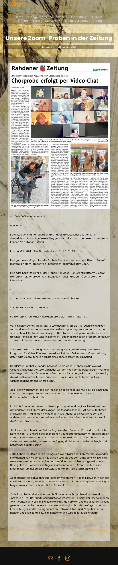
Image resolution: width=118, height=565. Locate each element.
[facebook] (59, 559)
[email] (50, 559)
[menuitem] (19, 17)
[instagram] (67, 559)
